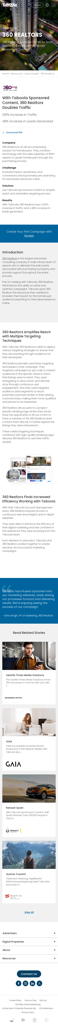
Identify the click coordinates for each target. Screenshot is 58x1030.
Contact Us (29, 974)
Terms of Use (30, 1000)
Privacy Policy (28, 1012)
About (6, 950)
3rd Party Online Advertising (28, 1004)
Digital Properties (13, 942)
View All (29, 912)
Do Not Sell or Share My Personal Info (19, 1008)
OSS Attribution (46, 1008)
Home (5, 73)
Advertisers (9, 933)
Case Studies (31, 73)
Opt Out (43, 1000)
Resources (16, 73)
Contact (37, 5)
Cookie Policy (15, 1000)
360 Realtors (9, 258)
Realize (29, 236)
